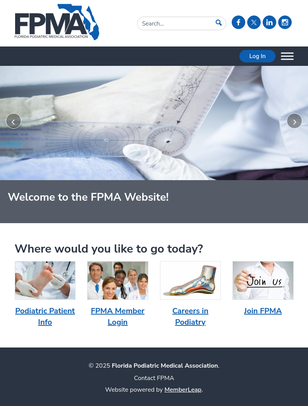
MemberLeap (182, 389)
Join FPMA (263, 311)
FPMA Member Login (118, 316)
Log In (257, 56)
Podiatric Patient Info (45, 316)
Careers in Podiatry (190, 316)
